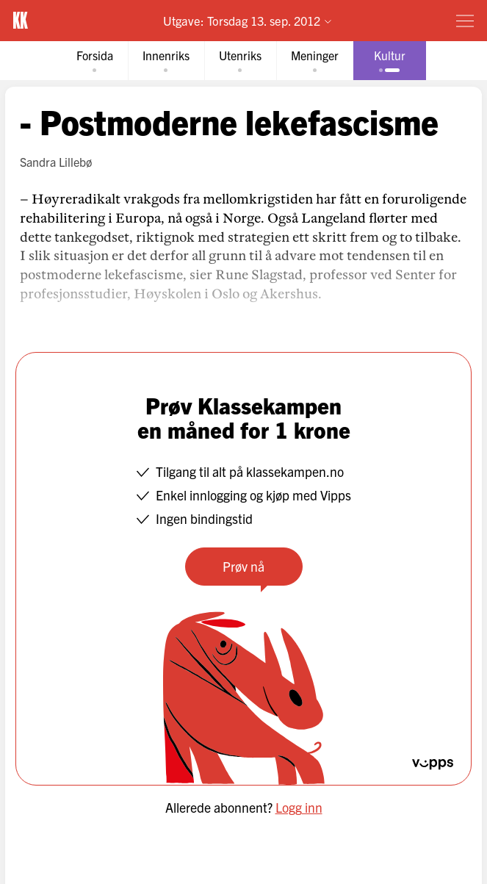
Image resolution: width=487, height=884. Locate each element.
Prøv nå (243, 566)
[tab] (95, 60)
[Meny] (465, 20)
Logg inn (298, 807)
